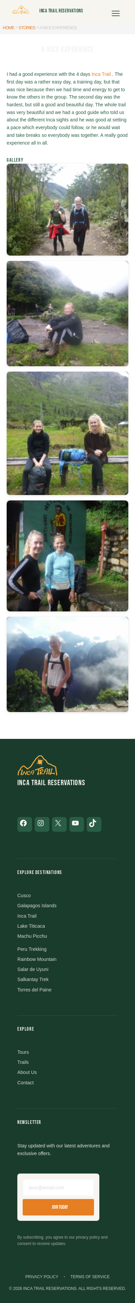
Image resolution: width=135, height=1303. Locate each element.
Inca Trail (101, 74)
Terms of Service (90, 1276)
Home (8, 27)
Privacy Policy (41, 1276)
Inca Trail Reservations (61, 11)
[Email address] (58, 1187)
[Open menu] (115, 11)
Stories (27, 27)
